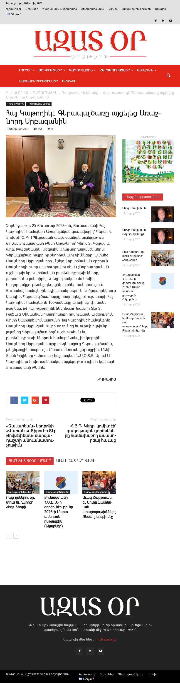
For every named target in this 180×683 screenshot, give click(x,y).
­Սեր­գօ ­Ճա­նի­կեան (134, 208)
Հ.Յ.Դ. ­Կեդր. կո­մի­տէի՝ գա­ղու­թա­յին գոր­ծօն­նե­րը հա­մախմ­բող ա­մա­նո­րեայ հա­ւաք (90, 433)
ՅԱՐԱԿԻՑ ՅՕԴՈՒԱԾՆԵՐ (30, 461)
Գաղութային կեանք (39, 104)
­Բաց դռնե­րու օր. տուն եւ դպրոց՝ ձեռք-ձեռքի (20, 502)
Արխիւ (112, 9)
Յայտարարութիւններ (136, 9)
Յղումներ (32, 9)
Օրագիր (160, 9)
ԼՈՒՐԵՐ (27, 70)
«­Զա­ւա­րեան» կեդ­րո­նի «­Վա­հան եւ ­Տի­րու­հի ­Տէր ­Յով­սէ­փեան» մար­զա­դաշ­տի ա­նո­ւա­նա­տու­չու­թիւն (31, 435)
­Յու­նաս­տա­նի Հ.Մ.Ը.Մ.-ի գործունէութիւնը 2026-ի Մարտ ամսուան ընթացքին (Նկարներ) (58, 512)
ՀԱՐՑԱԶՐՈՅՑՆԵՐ (116, 70)
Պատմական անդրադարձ (59, 9)
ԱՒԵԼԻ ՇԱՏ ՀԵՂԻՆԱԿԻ (75, 461)
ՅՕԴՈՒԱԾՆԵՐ (52, 70)
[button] (168, 75)
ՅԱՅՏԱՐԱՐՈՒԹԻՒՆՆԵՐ (38, 81)
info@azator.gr (106, 639)
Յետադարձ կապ (92, 9)
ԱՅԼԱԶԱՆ (146, 70)
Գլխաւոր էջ (13, 9)
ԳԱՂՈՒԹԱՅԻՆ (82, 70)
